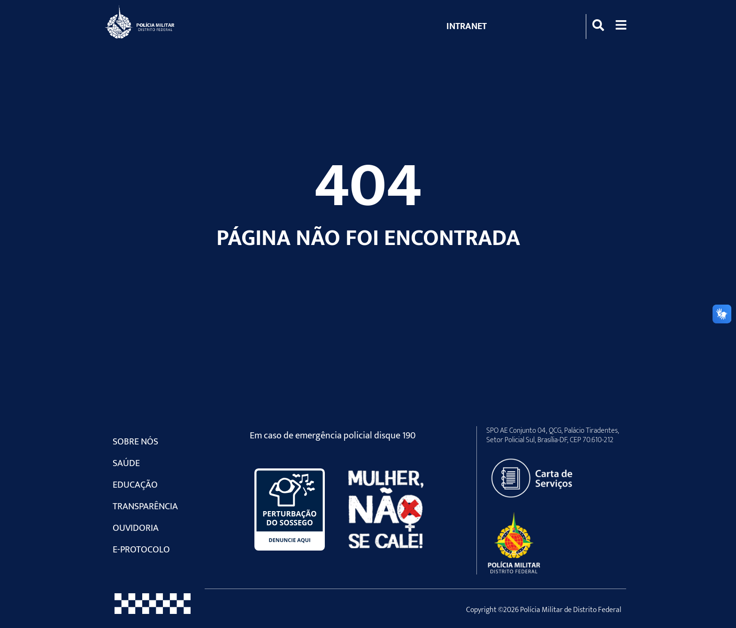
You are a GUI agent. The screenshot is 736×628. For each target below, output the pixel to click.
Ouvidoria (136, 528)
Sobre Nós (135, 442)
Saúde (126, 463)
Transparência (145, 506)
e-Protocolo (141, 550)
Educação (135, 485)
